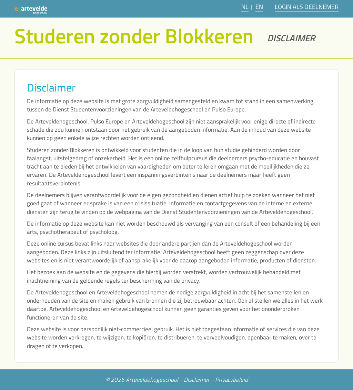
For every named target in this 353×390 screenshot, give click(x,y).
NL (245, 6)
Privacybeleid (231, 380)
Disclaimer (197, 380)
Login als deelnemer (307, 6)
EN (259, 6)
